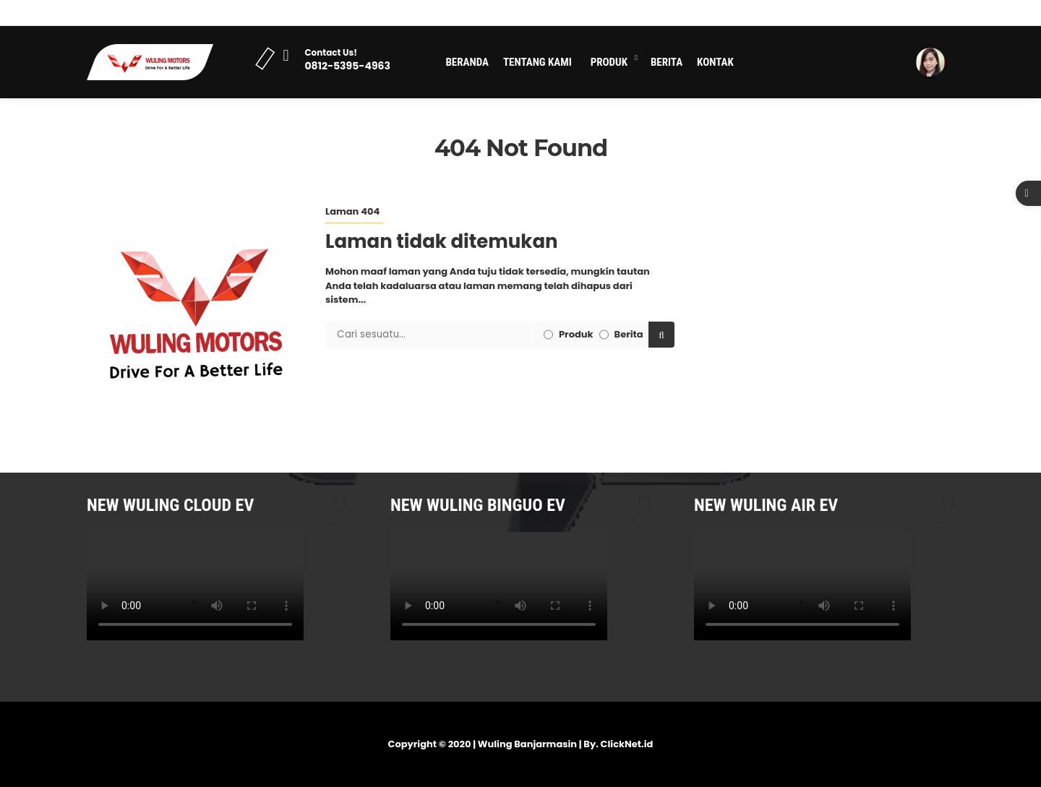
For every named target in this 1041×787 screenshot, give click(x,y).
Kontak (715, 62)
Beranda (467, 62)
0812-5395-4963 (347, 66)
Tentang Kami (537, 62)
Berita (666, 62)
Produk (609, 62)
